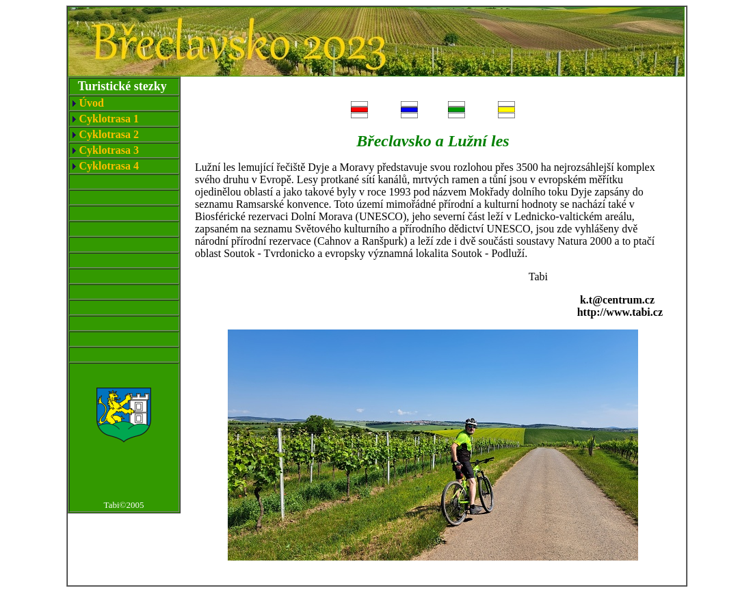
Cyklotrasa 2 (109, 134)
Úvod (91, 103)
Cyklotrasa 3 (109, 150)
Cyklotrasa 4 (109, 166)
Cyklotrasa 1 (109, 118)
